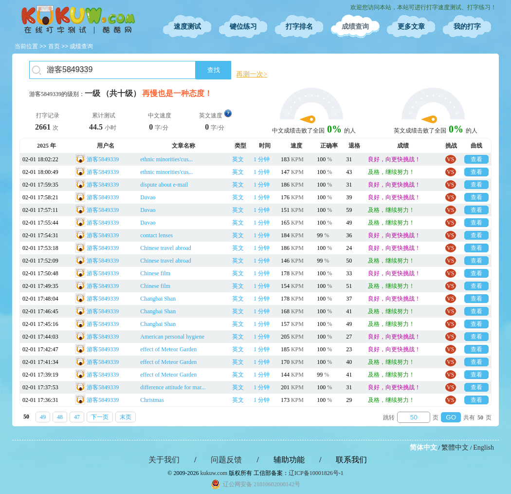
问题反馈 (226, 460)
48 (60, 417)
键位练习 (243, 26)
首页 (54, 46)
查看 (476, 159)
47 (77, 417)
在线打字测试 (78, 19)
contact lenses (156, 235)
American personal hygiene (172, 336)
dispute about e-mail (164, 184)
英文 (238, 159)
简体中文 (423, 447)
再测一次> (251, 74)
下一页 (100, 417)
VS (450, 159)
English (483, 447)
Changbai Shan (158, 298)
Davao (147, 197)
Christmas (152, 400)
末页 (125, 417)
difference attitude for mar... (172, 387)
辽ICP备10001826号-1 (316, 473)
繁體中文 (455, 447)
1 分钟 (262, 159)
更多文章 (411, 26)
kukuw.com (213, 473)
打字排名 (299, 26)
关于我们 (164, 460)
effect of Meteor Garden (168, 349)
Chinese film (155, 273)
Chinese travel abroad (165, 248)
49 (43, 417)
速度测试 (187, 26)
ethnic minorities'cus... (166, 159)
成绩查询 (355, 26)
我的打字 (467, 26)
